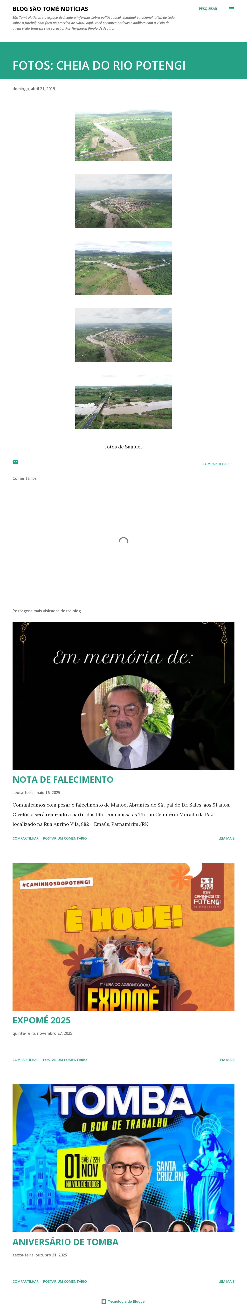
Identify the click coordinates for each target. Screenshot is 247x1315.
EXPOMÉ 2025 (42, 1020)
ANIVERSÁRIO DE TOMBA (65, 1242)
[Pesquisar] (208, 9)
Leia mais (226, 838)
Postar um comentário (65, 838)
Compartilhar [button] (216, 463)
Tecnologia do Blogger (123, 1301)
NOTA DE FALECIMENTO (63, 779)
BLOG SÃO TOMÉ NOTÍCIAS (50, 9)
